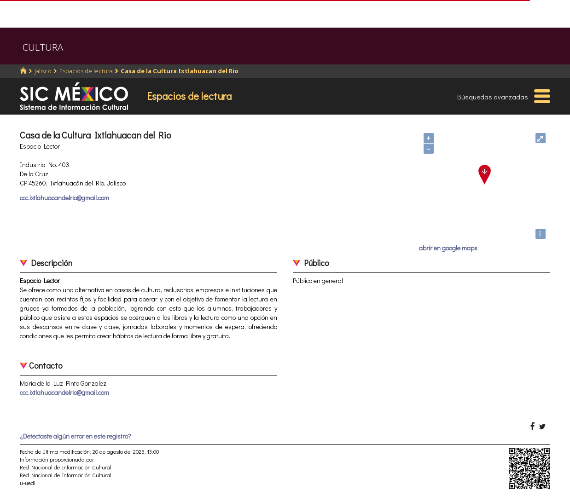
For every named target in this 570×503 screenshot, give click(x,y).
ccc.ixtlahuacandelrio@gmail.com (64, 197)
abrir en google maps (448, 247)
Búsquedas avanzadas (492, 96)
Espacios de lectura (86, 71)
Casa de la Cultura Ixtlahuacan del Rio (179, 71)
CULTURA (43, 47)
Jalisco (43, 71)
